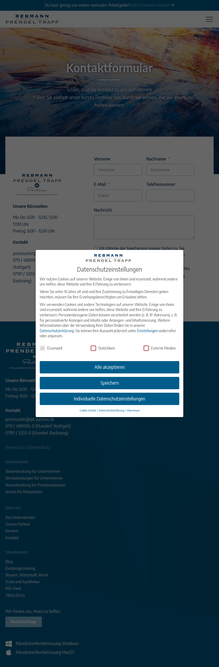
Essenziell (51, 340)
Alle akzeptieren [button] (109, 359)
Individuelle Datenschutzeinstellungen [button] (109, 391)
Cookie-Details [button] (88, 402)
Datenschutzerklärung (57, 323)
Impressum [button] (133, 402)
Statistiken (103, 340)
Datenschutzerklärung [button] (112, 402)
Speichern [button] (109, 375)
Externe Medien (160, 340)
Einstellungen (147, 323)
